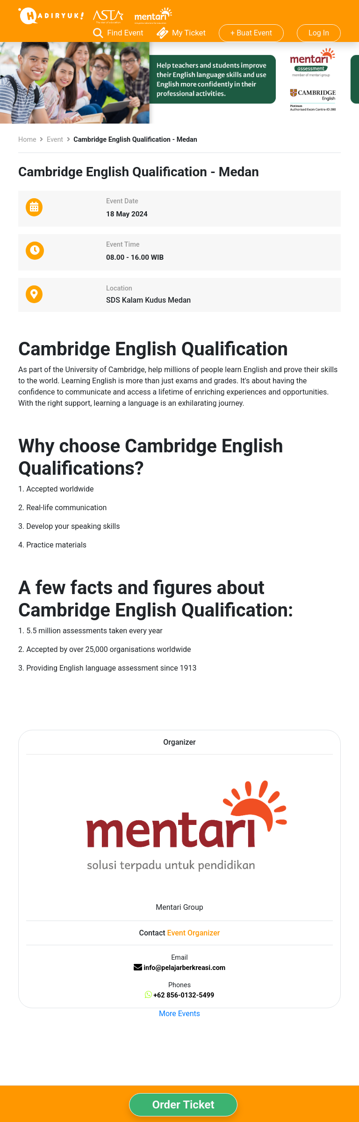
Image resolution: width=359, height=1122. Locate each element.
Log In (319, 32)
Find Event (119, 32)
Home (27, 140)
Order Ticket (183, 1104)
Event (55, 140)
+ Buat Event (251, 32)
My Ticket (182, 32)
